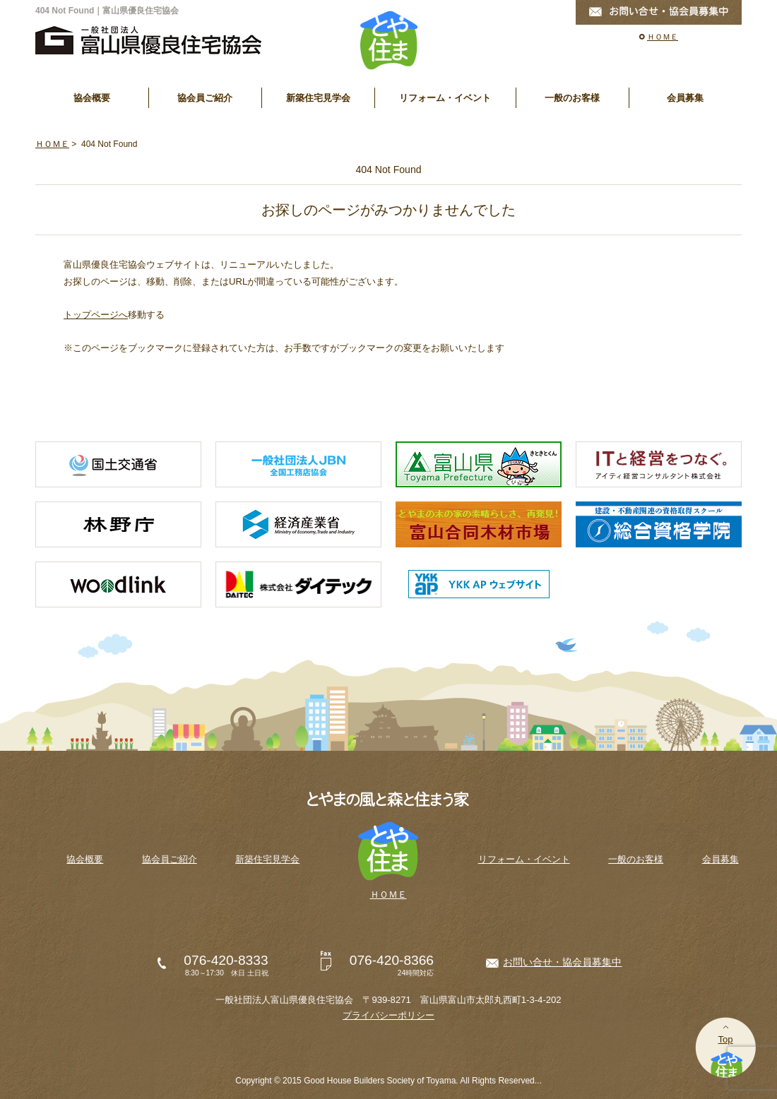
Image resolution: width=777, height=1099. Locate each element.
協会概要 (91, 98)
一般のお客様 (572, 98)
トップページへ (96, 314)
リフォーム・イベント (445, 98)
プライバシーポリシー (388, 1015)
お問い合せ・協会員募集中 (562, 962)
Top (725, 1039)
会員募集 (685, 98)
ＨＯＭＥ (662, 36)
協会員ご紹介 (204, 98)
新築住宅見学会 (318, 98)
